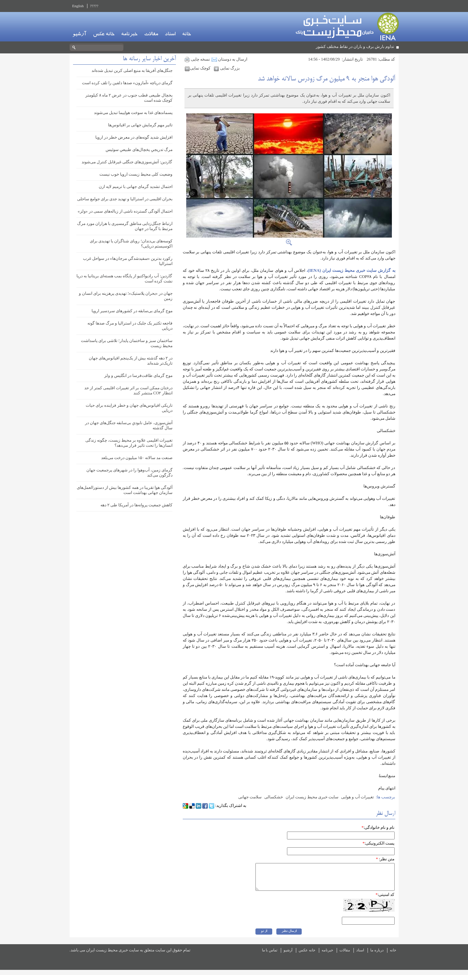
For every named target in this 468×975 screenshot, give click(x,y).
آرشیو (79, 34)
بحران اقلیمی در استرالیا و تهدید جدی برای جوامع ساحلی (124, 199)
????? (94, 6)
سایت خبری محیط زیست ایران (312, 797)
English (78, 6)
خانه (186, 34)
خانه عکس (104, 34)
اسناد (170, 34)
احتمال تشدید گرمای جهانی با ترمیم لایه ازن (135, 186)
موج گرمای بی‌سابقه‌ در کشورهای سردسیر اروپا (132, 310)
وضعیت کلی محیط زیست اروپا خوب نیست (135, 174)
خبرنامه (129, 34)
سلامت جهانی (250, 797)
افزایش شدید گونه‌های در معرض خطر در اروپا (133, 137)
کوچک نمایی (198, 68)
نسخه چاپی (197, 59)
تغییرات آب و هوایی (357, 797)
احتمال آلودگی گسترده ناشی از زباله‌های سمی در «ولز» (125, 211)
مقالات (151, 34)
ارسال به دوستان (229, 59)
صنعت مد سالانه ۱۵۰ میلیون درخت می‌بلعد (136, 457)
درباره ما (377, 955)
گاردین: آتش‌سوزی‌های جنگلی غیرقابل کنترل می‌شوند (127, 162)
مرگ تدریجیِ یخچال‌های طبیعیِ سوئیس (139, 149)
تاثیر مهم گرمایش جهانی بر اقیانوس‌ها (140, 125)
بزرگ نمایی (227, 68)
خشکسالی (273, 797)
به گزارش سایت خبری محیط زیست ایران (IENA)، (350, 270)
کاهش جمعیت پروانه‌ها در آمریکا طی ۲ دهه (136, 505)
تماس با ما (270, 955)
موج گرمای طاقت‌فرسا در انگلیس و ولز (138, 375)
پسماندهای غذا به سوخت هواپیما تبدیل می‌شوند (133, 112)
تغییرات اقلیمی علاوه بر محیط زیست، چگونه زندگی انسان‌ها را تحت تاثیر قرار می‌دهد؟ (128, 443)
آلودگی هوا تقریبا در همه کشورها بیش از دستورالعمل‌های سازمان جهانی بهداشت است (124, 490)
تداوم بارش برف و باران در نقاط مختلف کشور (355, 46)
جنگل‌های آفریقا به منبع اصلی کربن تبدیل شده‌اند (132, 70)
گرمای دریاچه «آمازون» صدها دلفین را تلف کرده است (127, 82)
